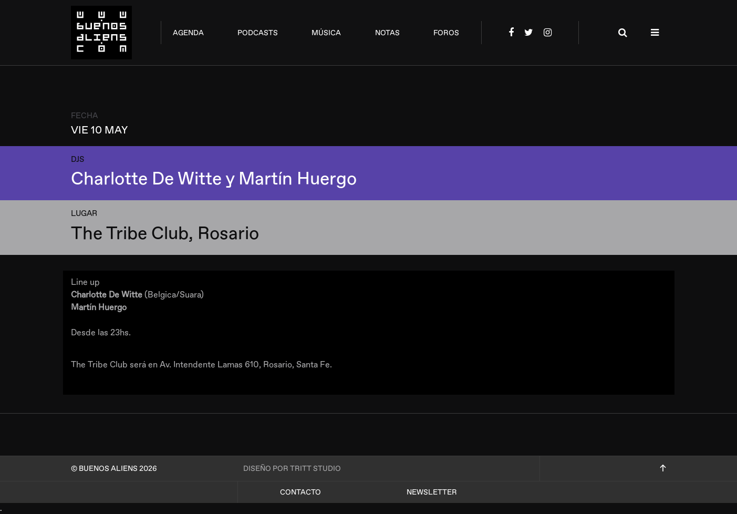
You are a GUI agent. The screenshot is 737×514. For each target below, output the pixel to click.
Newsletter (432, 492)
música (326, 32)
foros (446, 32)
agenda (188, 32)
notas (387, 32)
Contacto (300, 492)
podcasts (257, 32)
